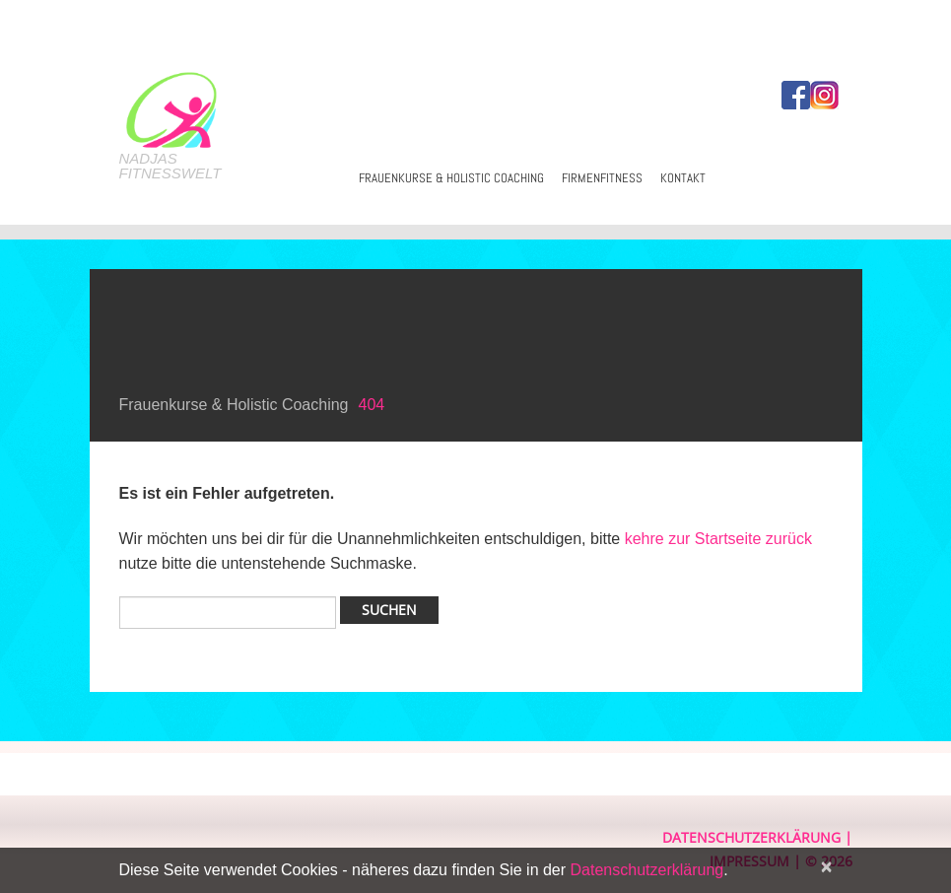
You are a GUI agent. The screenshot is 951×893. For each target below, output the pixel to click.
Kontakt (683, 178)
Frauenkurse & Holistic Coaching (451, 178)
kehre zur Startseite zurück (718, 538)
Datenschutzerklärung (751, 837)
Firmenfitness (602, 178)
